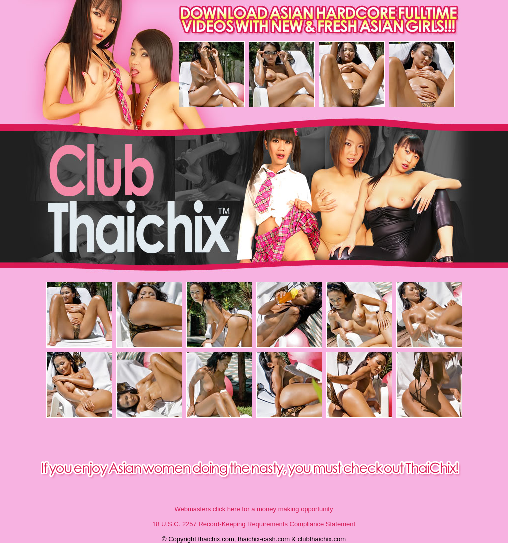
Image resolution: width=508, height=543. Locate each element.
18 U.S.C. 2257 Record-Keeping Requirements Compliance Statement (254, 524)
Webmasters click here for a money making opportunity (254, 509)
